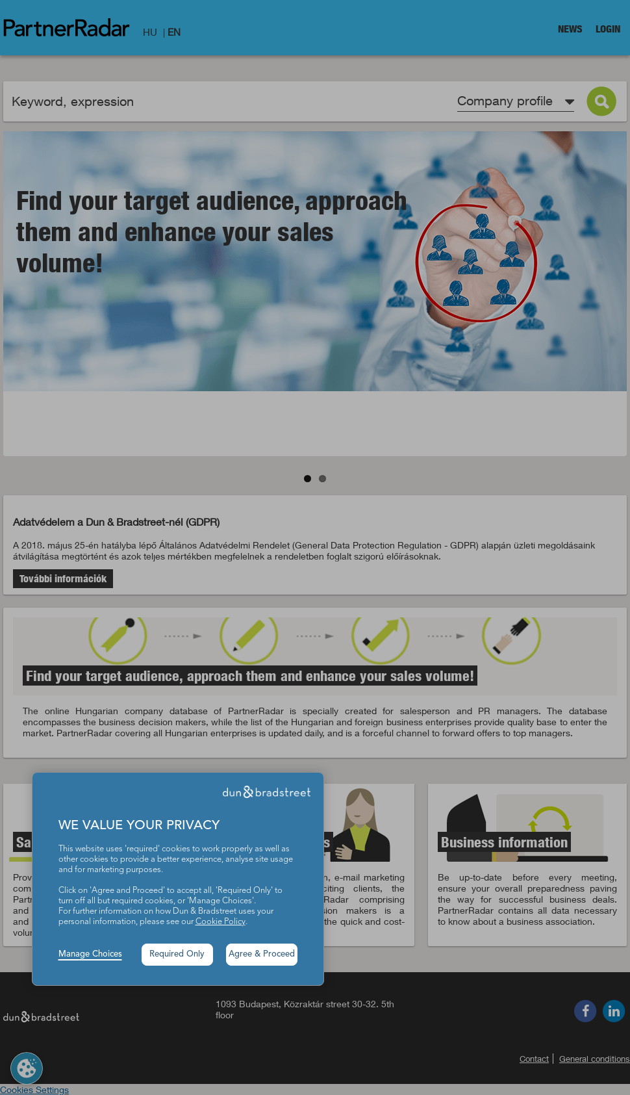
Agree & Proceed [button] (262, 954)
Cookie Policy (220, 922)
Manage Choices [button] (90, 954)
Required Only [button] (177, 954)
